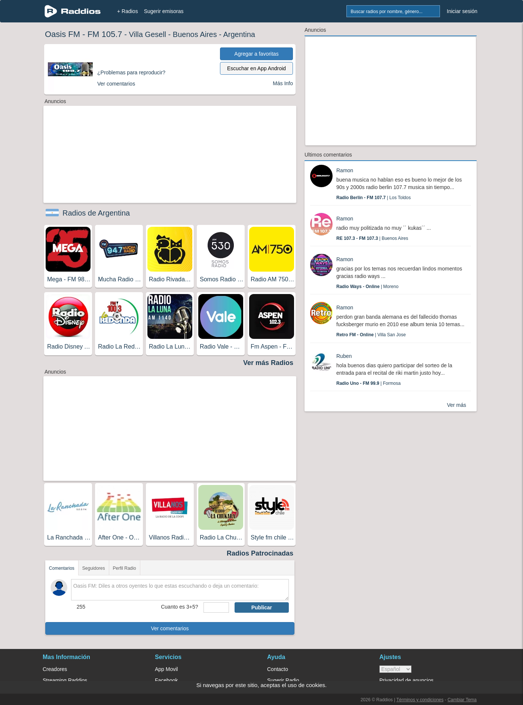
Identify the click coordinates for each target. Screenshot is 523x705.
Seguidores (93, 568)
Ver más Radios (268, 363)
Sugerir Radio (283, 680)
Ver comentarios (170, 628)
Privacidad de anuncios (406, 680)
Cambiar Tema (462, 699)
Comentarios (61, 568)
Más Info (283, 83)
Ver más (456, 405)
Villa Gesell (147, 34)
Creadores (55, 669)
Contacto (277, 669)
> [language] (395, 669)
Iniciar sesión (462, 11)
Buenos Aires (195, 34)
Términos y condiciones (419, 699)
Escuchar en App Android (256, 68)
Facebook (166, 680)
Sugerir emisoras (164, 11)
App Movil (166, 669)
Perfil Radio (124, 568)
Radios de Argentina (96, 213)
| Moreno (367, 286)
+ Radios (127, 11)
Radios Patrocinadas (260, 553)
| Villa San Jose (371, 334)
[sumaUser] (216, 607)
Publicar (261, 607)
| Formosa (368, 383)
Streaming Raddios (65, 680)
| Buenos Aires (372, 238)
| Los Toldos (373, 197)
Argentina (239, 34)
